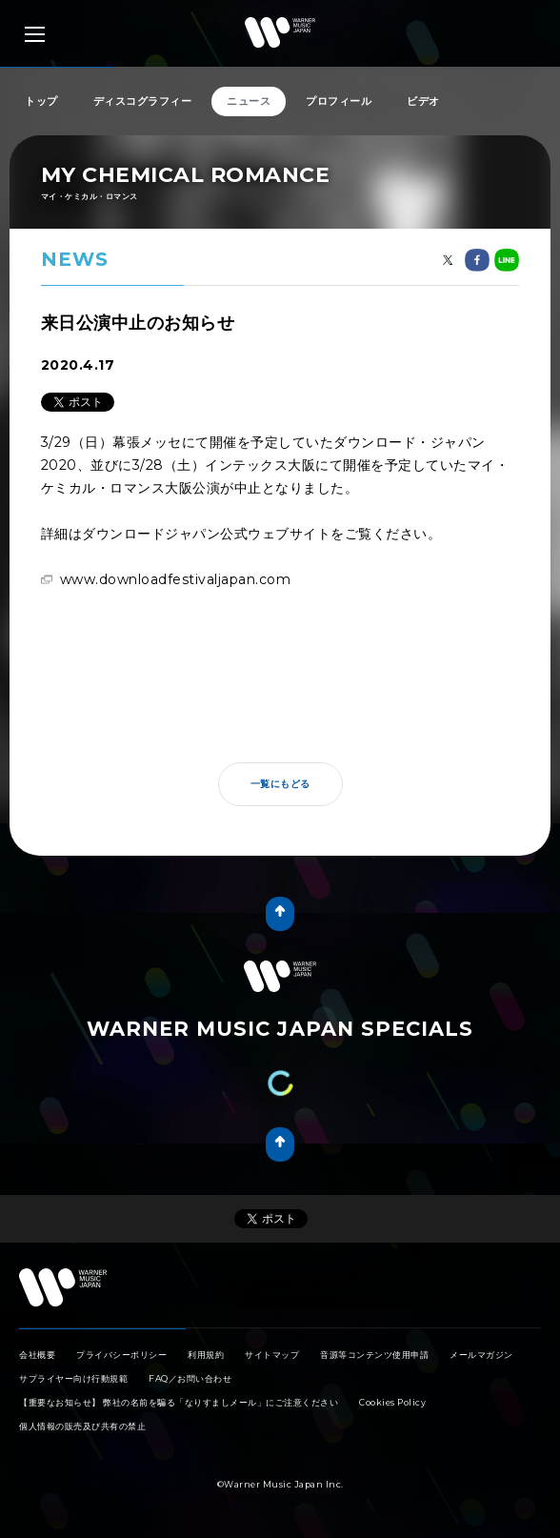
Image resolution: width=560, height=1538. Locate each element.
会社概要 (37, 1354)
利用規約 (206, 1354)
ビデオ (423, 101)
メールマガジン (481, 1354)
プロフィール (338, 101)
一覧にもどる (280, 784)
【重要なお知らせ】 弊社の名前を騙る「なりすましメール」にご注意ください (178, 1402)
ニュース (248, 101)
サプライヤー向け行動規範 (73, 1378)
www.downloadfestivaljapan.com (175, 579)
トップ (41, 101)
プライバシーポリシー (121, 1354)
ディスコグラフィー (142, 101)
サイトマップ (272, 1354)
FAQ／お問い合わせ (190, 1378)
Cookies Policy (392, 1402)
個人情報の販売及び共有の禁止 (82, 1426)
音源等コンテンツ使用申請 (374, 1354)
